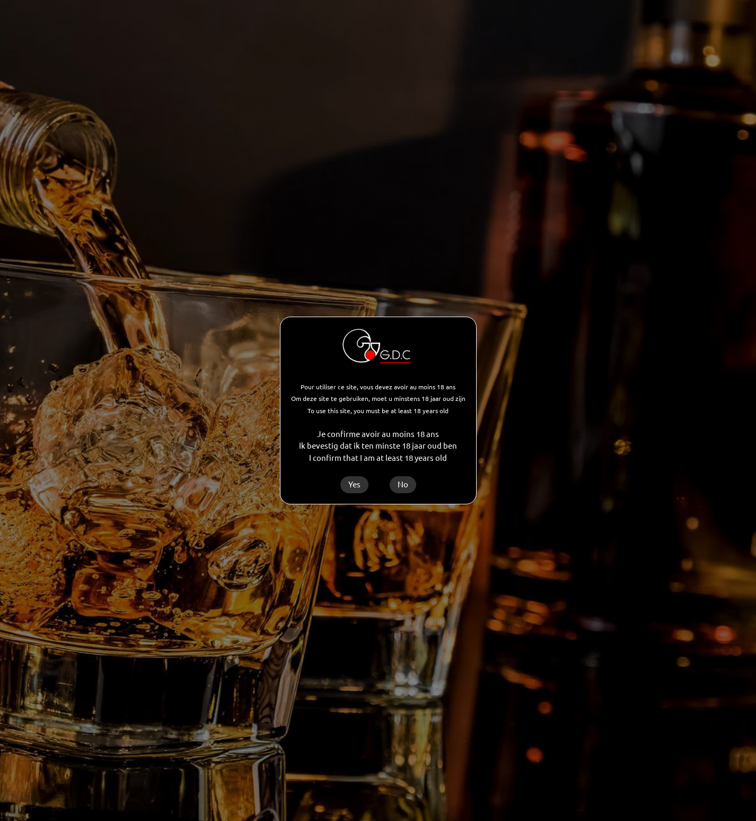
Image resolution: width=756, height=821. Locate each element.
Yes (354, 484)
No (403, 484)
